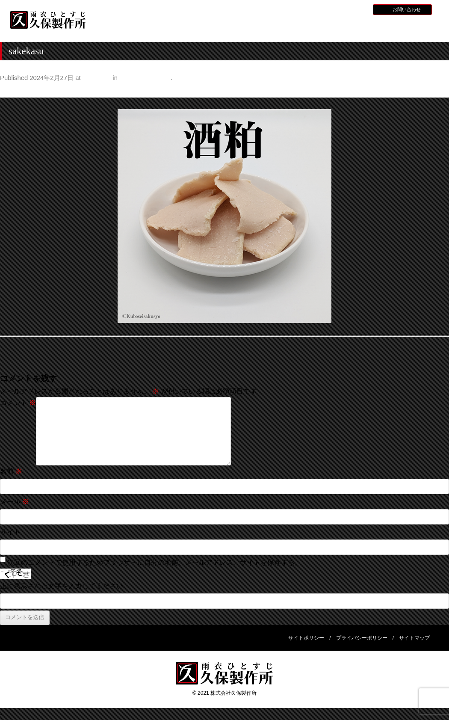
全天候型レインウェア (294, 28)
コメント (18, 402)
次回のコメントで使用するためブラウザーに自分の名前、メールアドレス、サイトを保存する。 (154, 562)
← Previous (17, 90)
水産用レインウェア (237, 28)
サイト (10, 532)
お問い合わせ (407, 9)
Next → (437, 90)
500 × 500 (97, 77)
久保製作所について (180, 28)
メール (14, 501)
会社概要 (409, 27)
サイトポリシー (306, 638)
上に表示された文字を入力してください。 (65, 586)
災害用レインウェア (352, 28)
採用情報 (334, 9)
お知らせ (308, 9)
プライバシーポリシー (361, 638)
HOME (123, 27)
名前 (11, 471)
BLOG (356, 9)
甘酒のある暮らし (145, 77)
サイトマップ (414, 638)
